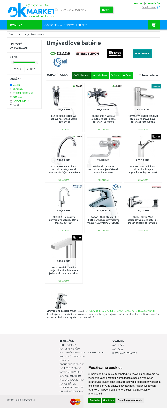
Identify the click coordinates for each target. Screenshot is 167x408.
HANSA (119, 311)
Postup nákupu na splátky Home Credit (82, 352)
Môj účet (117, 349)
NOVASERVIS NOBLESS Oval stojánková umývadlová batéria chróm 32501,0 (143, 119)
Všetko (16, 85)
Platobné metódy (70, 348)
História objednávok (124, 353)
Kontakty (81, 25)
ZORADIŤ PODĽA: (57, 74)
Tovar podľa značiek (72, 387)
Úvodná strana (53, 25)
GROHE (97, 311)
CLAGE (18, 89)
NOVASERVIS (21, 101)
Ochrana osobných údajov (76, 368)
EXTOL (88, 311)
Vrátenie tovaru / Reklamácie (76, 380)
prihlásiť (139, 3)
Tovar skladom (151, 75)
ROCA (17, 97)
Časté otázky (149, 7)
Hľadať (106, 9)
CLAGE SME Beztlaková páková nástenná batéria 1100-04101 (64, 119)
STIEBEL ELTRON (23, 93)
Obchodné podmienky (72, 364)
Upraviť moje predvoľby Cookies (79, 391)
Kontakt (64, 360)
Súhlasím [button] (95, 400)
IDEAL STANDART (146, 311)
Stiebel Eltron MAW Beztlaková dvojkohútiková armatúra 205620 (103, 169)
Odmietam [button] (108, 400)
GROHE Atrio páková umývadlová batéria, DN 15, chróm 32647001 (63, 220)
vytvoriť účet (152, 3)
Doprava (69, 25)
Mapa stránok (68, 383)
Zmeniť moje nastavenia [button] (130, 400)
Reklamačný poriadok (72, 356)
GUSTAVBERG (108, 311)
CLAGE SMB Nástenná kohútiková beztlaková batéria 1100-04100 (103, 119)
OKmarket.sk (28, 400)
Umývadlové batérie (34, 34)
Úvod (11, 34)
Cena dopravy (68, 345)
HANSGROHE (130, 311)
